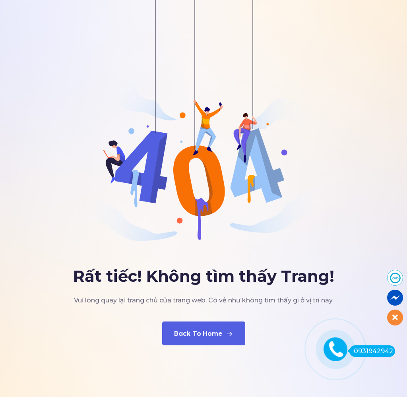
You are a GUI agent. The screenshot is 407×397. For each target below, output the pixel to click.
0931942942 (371, 351)
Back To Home (203, 333)
